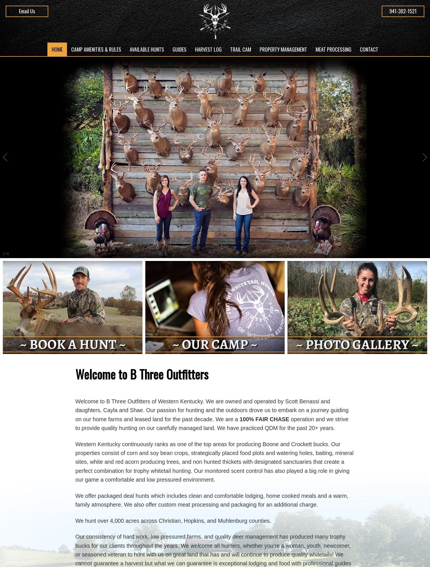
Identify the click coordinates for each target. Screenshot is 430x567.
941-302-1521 (403, 11)
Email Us (27, 11)
